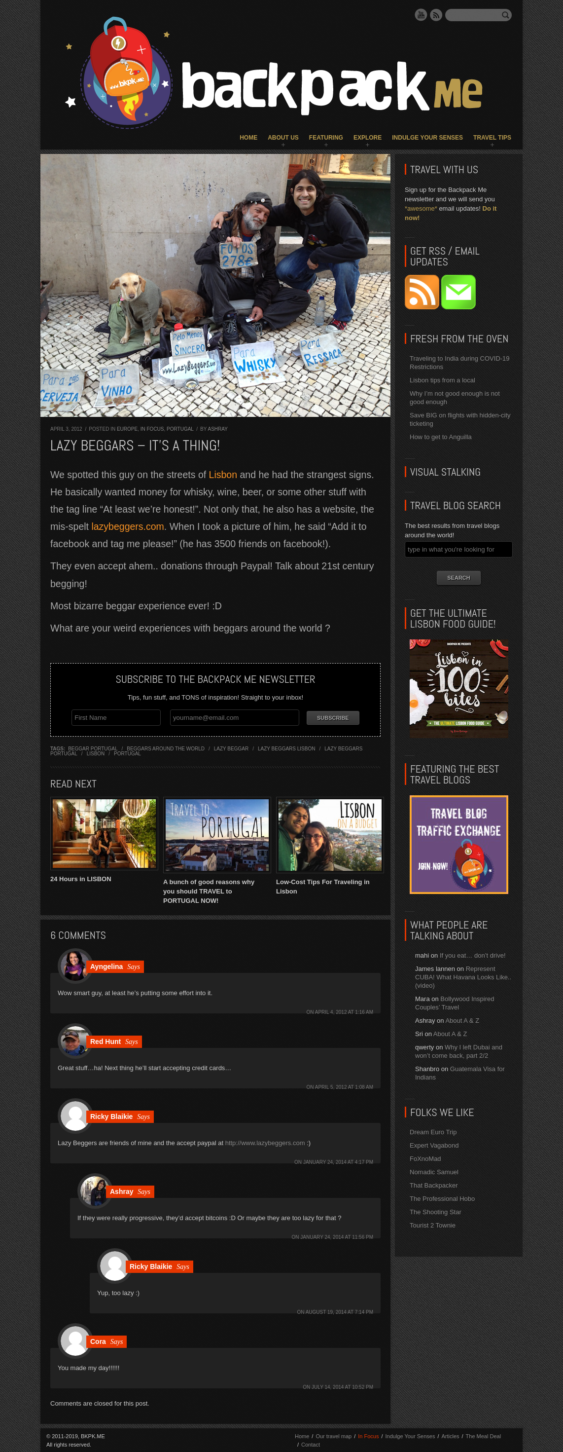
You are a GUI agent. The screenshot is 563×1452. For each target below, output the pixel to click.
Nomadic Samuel (434, 1172)
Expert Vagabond (434, 1145)
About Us (283, 137)
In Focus (152, 429)
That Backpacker (434, 1185)
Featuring (326, 137)
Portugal (180, 429)
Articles (450, 1435)
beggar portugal (92, 748)
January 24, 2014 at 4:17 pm (338, 1161)
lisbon (96, 753)
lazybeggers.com (127, 526)
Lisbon (224, 474)
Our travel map (334, 1435)
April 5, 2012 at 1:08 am (344, 1086)
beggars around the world (166, 748)
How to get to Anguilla (441, 437)
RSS (436, 14)
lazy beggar (231, 748)
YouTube (421, 14)
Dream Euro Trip (433, 1132)
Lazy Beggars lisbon (287, 748)
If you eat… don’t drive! (473, 955)
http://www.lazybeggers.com (265, 1142)
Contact (310, 1444)
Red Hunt (105, 1040)
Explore (367, 137)
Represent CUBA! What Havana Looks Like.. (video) (463, 977)
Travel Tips (492, 137)
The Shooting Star (435, 1212)
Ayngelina (106, 965)
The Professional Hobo (442, 1198)
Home (248, 137)
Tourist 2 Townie (433, 1225)
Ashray (218, 429)
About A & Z (462, 1020)
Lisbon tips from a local (442, 380)
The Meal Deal (483, 1435)
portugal (127, 753)
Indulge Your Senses (427, 137)
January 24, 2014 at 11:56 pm (336, 1236)
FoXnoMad (425, 1158)
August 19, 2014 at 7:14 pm (339, 1311)
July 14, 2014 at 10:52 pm (342, 1386)
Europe (127, 429)
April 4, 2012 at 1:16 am (344, 1011)
